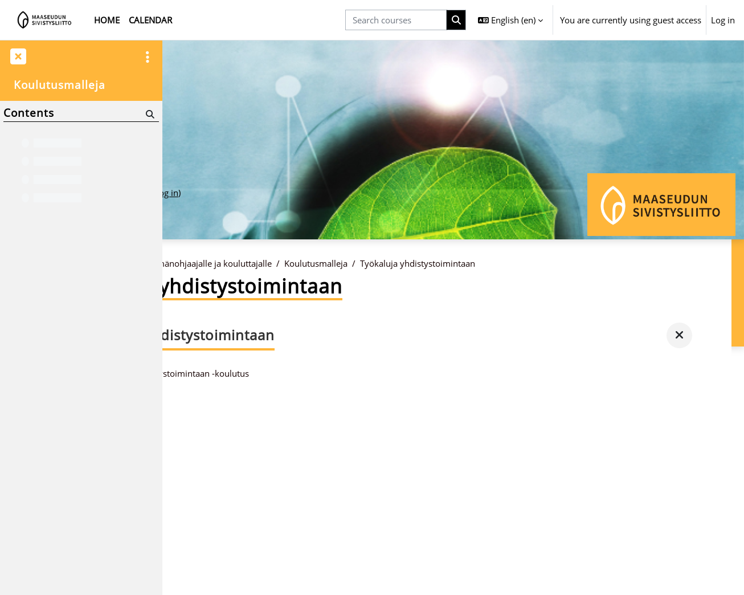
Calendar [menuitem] (150, 20)
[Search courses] (396, 20)
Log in (723, 20)
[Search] (149, 114)
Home (188, 264)
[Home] (44, 20)
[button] (510, 20)
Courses (228, 264)
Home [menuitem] (107, 20)
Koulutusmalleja (430, 264)
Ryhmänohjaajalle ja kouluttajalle (321, 264)
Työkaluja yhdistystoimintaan (532, 264)
